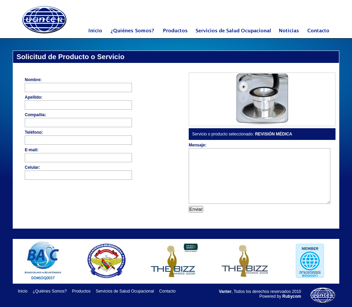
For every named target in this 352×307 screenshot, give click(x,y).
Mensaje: (197, 145)
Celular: (32, 167)
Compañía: (35, 114)
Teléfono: (34, 132)
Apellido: (33, 97)
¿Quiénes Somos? (132, 35)
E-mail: (31, 149)
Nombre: (33, 79)
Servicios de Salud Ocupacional (235, 35)
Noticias (292, 35)
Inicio (95, 35)
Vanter (44, 19)
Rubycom (291, 296)
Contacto (321, 35)
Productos (175, 35)
